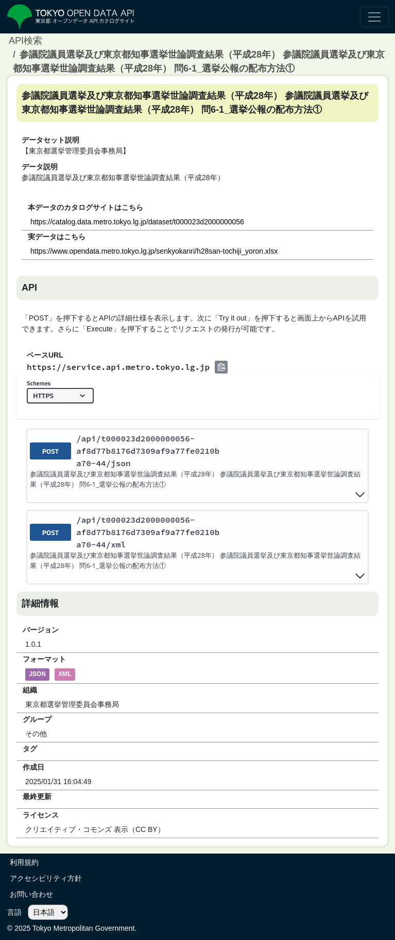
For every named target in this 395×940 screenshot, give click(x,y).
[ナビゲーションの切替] (374, 17)
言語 (14, 912)
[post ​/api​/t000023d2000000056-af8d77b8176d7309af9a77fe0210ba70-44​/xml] (197, 547)
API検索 (25, 41)
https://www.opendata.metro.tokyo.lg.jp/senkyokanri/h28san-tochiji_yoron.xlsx (154, 251)
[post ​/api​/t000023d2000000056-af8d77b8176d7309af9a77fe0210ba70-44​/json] (197, 466)
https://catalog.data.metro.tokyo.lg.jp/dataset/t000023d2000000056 (137, 222)
